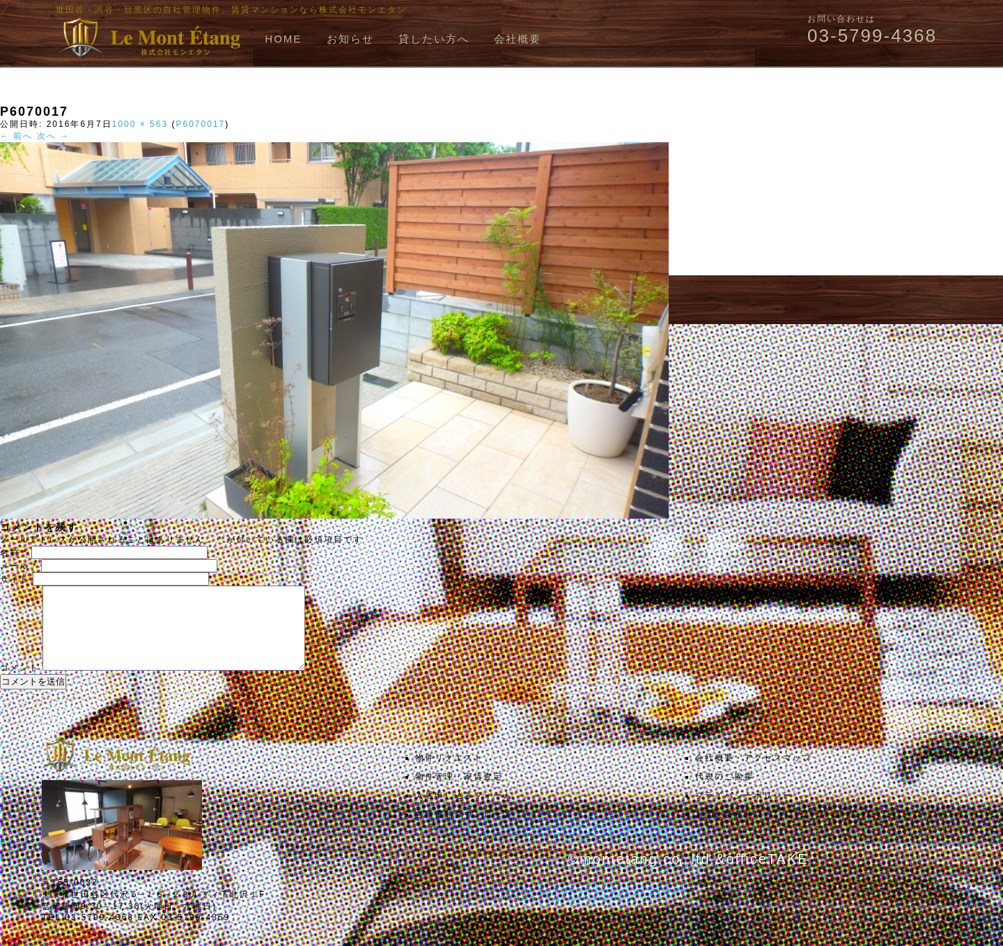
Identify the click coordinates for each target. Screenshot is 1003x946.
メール (19, 566)
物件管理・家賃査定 (459, 793)
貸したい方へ (433, 39)
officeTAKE (767, 875)
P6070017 (200, 124)
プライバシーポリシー (744, 812)
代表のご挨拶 (724, 793)
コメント (19, 684)
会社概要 (517, 39)
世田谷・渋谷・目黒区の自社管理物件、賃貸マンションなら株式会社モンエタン (231, 10)
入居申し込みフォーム (464, 812)
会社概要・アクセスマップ (753, 774)
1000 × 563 (140, 124)
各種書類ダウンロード (464, 831)
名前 (14, 553)
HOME (283, 39)
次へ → (53, 136)
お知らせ (350, 39)
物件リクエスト (449, 774)
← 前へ (16, 136)
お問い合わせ (724, 831)
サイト (14, 579)
